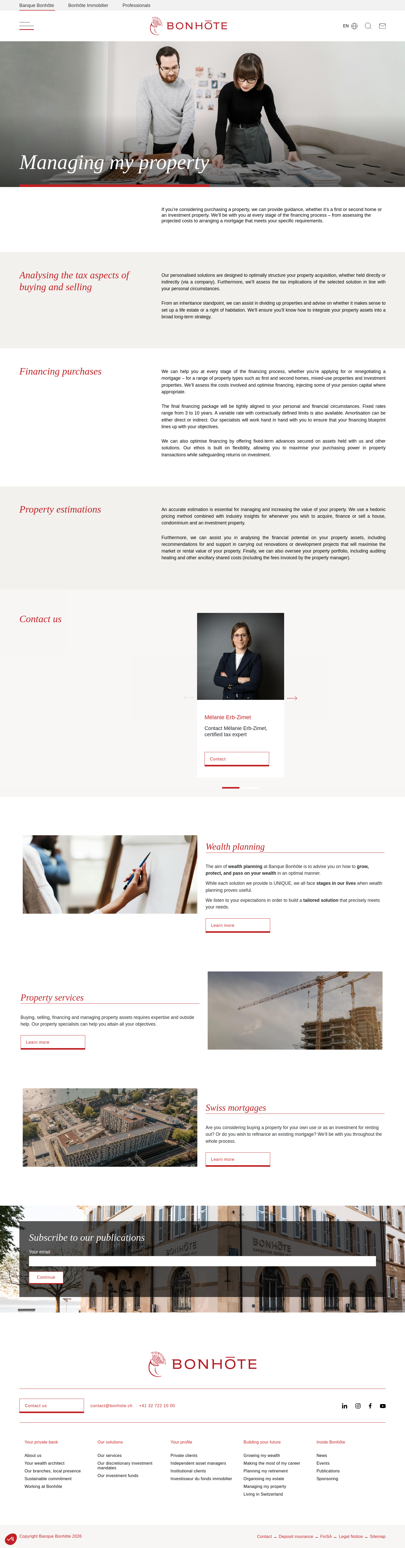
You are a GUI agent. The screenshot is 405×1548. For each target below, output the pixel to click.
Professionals (136, 5)
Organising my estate (264, 1479)
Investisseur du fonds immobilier (201, 1479)
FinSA (326, 1536)
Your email (39, 1251)
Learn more (223, 925)
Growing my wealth (262, 1455)
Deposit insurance (296, 1536)
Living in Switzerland (263, 1494)
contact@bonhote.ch (111, 1406)
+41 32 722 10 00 (157, 1406)
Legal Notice (351, 1536)
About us (33, 1455)
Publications (328, 1471)
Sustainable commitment (48, 1479)
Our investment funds (118, 1475)
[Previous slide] (189, 697)
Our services (110, 1455)
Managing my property (265, 1486)
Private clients (183, 1455)
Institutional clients (188, 1471)
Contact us (36, 1406)
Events (323, 1463)
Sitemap (378, 1536)
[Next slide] (292, 697)
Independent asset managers (198, 1463)
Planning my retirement (266, 1471)
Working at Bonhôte (43, 1486)
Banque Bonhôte (36, 5)
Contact (218, 759)
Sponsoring (327, 1479)
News (321, 1455)
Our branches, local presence (53, 1471)
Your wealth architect (45, 1463)
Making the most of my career (272, 1463)
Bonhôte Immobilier (88, 5)
